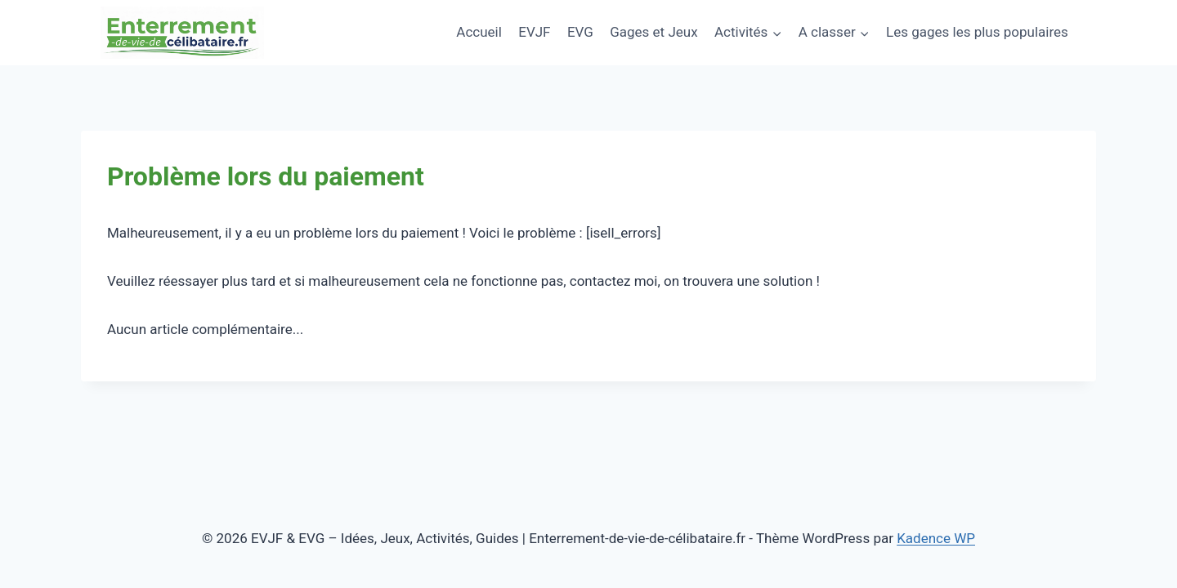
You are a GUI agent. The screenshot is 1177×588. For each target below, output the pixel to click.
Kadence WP (936, 538)
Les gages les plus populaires (977, 32)
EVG (580, 32)
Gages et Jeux (653, 32)
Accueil (479, 32)
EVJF (534, 32)
